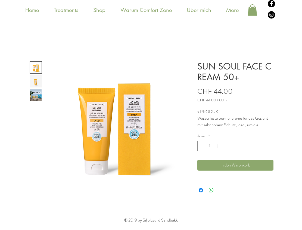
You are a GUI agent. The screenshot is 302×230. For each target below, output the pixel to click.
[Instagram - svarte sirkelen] (271, 15)
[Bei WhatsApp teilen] (211, 190)
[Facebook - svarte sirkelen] (271, 3)
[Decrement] (201, 146)
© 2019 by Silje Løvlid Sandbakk (151, 220)
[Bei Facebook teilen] (201, 190)
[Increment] (218, 146)
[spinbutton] (210, 146)
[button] (252, 10)
